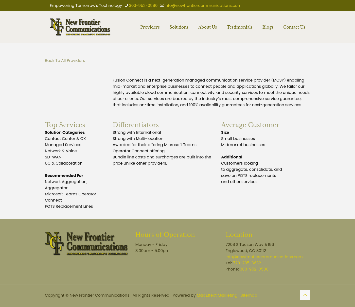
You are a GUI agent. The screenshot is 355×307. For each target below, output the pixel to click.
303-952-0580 (254, 269)
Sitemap (249, 295)
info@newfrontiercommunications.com (264, 257)
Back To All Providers (65, 60)
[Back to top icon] (305, 295)
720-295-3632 (247, 263)
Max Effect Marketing (217, 295)
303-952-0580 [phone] (143, 5)
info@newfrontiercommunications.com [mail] (203, 5)
